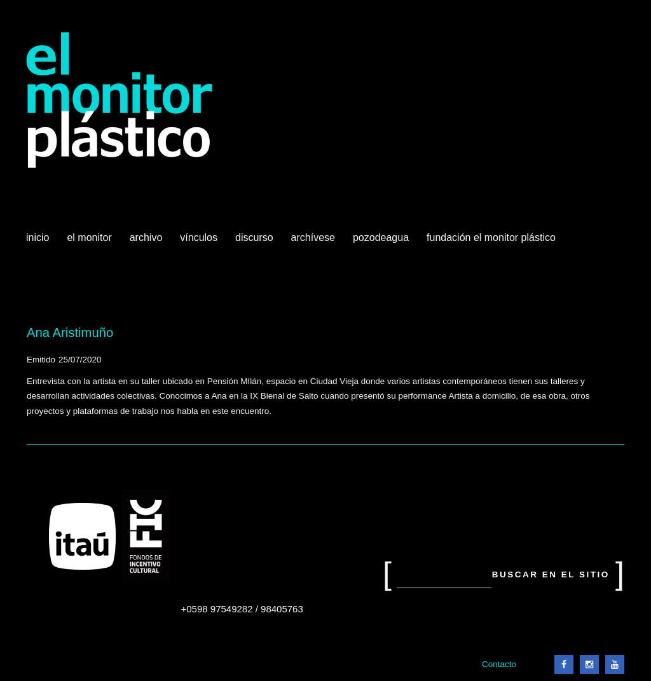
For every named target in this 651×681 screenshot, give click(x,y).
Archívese (313, 237)
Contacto (499, 664)
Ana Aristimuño (70, 333)
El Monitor (90, 242)
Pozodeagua (382, 242)
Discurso (254, 237)
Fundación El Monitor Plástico (491, 237)
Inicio (37, 237)
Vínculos (200, 242)
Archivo (147, 242)
